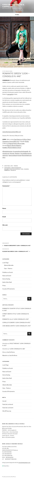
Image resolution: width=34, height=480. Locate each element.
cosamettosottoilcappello (12, 169)
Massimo (5, 355)
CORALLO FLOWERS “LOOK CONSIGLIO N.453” (16, 322)
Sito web (5, 225)
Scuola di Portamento (8, 289)
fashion (26, 169)
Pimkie (27, 141)
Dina (11, 71)
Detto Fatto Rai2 (7, 282)
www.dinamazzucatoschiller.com (11, 132)
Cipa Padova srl (18, 139)
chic (22, 169)
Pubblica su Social (7, 272)
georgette (10, 94)
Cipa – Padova (8, 268)
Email (4, 216)
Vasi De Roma (11, 352)
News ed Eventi (6, 275)
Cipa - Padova (14, 165)
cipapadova (7, 167)
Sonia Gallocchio (14, 141)
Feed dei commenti (7, 407)
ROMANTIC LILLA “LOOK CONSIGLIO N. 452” (15, 319)
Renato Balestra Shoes (14, 147)
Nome (4, 208)
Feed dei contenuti (7, 404)
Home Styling (6, 279)
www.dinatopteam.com (24, 462)
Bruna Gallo (21, 143)
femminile (7, 170)
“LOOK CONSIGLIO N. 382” (17, 349)
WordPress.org (6, 411)
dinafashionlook (16, 167)
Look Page (7, 165)
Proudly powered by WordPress (9, 476)
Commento (6, 186)
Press (4, 285)
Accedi (4, 401)
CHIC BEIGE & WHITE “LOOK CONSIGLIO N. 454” (16, 326)
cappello (13, 170)
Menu (17, 14)
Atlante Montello (8, 265)
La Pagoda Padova (12, 143)
